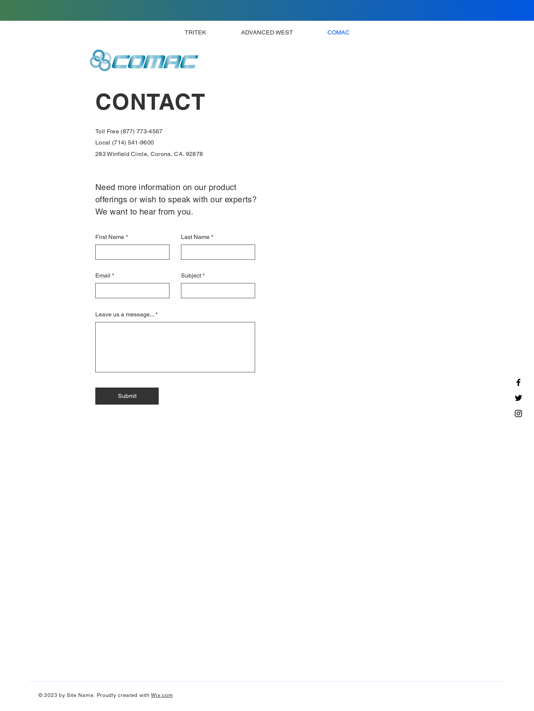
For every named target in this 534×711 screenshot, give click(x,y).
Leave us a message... (124, 315)
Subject (191, 276)
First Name (109, 237)
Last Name (195, 237)
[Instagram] (518, 413)
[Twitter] (518, 398)
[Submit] (127, 396)
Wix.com (162, 695)
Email (103, 276)
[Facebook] (518, 382)
